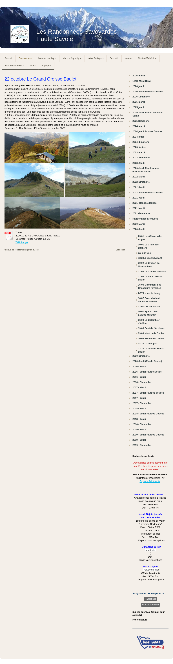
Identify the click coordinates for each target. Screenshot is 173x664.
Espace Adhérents (150, 481)
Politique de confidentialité (15, 250)
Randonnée (150, 599)
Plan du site (33, 250)
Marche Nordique (150, 604)
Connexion (120, 250)
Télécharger (21, 242)
